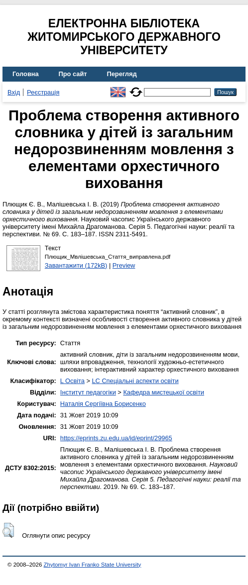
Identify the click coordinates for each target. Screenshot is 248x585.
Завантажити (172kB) (76, 265)
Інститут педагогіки (88, 392)
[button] (8, 530)
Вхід (13, 92)
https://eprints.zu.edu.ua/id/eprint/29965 (116, 438)
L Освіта (72, 381)
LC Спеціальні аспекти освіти (135, 381)
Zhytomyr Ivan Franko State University (92, 565)
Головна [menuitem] (25, 74)
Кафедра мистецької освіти (163, 392)
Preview (124, 265)
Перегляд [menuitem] (122, 74)
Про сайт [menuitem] (73, 74)
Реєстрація (43, 92)
